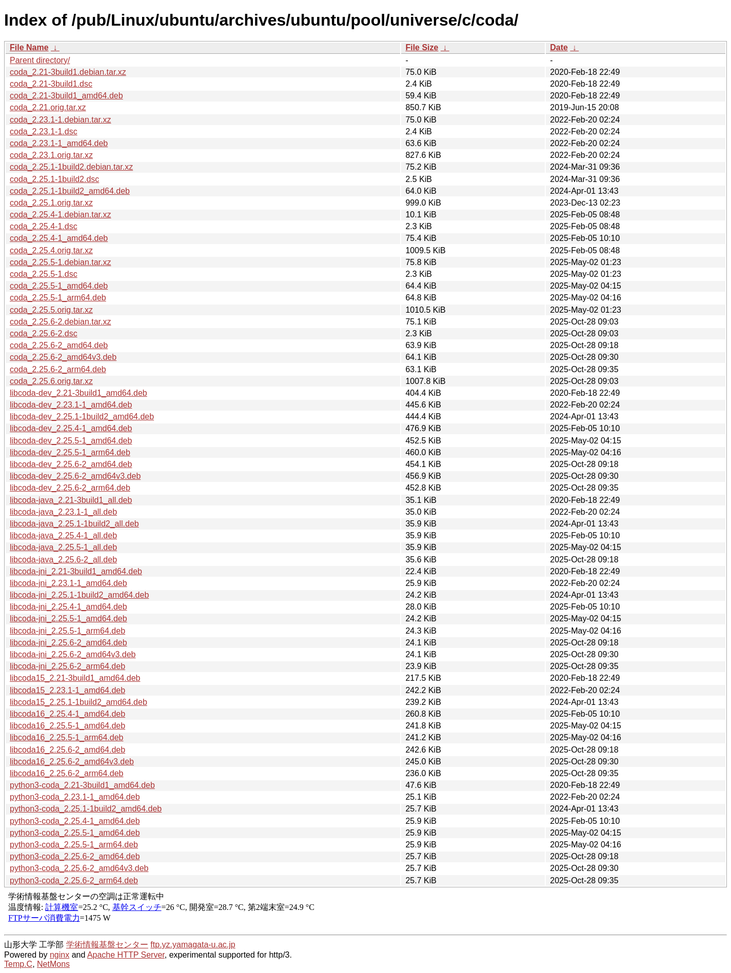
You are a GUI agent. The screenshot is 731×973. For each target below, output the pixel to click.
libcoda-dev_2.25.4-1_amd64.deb (71, 428)
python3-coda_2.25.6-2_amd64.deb (75, 856)
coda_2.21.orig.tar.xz (48, 107)
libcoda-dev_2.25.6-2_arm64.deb (70, 487)
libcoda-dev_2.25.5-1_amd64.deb (71, 440)
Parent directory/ (40, 60)
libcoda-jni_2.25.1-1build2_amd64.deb (79, 595)
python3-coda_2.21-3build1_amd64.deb (82, 785)
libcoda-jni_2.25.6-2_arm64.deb (67, 666)
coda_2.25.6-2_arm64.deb (58, 369)
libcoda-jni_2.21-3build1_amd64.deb (76, 571)
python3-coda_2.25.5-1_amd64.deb (75, 832)
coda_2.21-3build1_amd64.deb (66, 95)
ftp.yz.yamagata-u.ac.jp (192, 944)
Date (559, 47)
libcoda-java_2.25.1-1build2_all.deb (74, 523)
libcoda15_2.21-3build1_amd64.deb (75, 678)
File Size (421, 47)
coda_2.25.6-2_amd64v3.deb (63, 357)
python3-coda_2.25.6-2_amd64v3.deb (79, 868)
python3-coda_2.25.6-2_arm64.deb (74, 880)
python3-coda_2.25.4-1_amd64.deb (75, 821)
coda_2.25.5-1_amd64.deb (59, 285)
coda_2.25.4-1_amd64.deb (59, 238)
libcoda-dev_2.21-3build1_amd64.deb (78, 393)
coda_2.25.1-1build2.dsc (54, 179)
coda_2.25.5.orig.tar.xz (51, 310)
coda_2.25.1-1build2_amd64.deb (70, 191)
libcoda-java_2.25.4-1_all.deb (63, 535)
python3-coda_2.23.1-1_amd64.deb (75, 797)
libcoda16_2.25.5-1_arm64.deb (67, 737)
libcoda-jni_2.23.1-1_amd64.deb (68, 583)
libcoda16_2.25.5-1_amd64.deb (67, 725)
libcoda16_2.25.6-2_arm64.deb (67, 773)
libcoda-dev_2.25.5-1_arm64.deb (70, 452)
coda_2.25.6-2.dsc (43, 333)
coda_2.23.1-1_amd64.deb (59, 143)
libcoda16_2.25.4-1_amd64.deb (67, 714)
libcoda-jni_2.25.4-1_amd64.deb (68, 606)
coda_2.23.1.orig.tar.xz (51, 155)
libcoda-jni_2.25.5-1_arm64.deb (67, 630)
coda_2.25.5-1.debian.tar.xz (60, 262)
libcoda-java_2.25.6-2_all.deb (63, 559)
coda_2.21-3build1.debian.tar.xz (68, 72)
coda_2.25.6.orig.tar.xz (51, 381)
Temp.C (18, 964)
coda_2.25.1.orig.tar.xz (51, 202)
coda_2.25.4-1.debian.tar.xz (60, 214)
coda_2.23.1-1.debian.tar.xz (60, 119)
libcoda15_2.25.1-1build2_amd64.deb (78, 702)
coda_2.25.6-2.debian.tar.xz (60, 321)
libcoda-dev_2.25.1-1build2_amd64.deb (82, 416)
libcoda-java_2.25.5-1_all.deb (63, 547)
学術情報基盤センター (107, 944)
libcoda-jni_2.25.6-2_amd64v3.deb (73, 654)
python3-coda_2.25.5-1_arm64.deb (74, 844)
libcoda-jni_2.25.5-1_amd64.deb (68, 618)
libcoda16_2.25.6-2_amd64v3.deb (72, 761)
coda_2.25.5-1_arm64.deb (58, 297)
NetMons (53, 964)
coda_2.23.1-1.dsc (43, 131)
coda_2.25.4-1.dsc (43, 226)
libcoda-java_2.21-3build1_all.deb (71, 500)
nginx (59, 954)
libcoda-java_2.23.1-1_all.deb (63, 512)
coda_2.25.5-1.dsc (43, 274)
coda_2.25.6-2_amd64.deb (59, 345)
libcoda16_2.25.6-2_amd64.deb (67, 749)
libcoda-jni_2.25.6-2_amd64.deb (68, 642)
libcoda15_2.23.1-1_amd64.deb (67, 690)
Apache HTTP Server (126, 954)
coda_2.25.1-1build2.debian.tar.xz (71, 167)
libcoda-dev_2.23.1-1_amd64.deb (71, 404)
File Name (29, 47)
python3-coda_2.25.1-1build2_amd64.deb (86, 808)
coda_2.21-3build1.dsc (51, 83)
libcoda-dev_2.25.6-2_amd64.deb (71, 464)
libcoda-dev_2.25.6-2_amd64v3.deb (75, 476)
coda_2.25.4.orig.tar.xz (51, 250)
